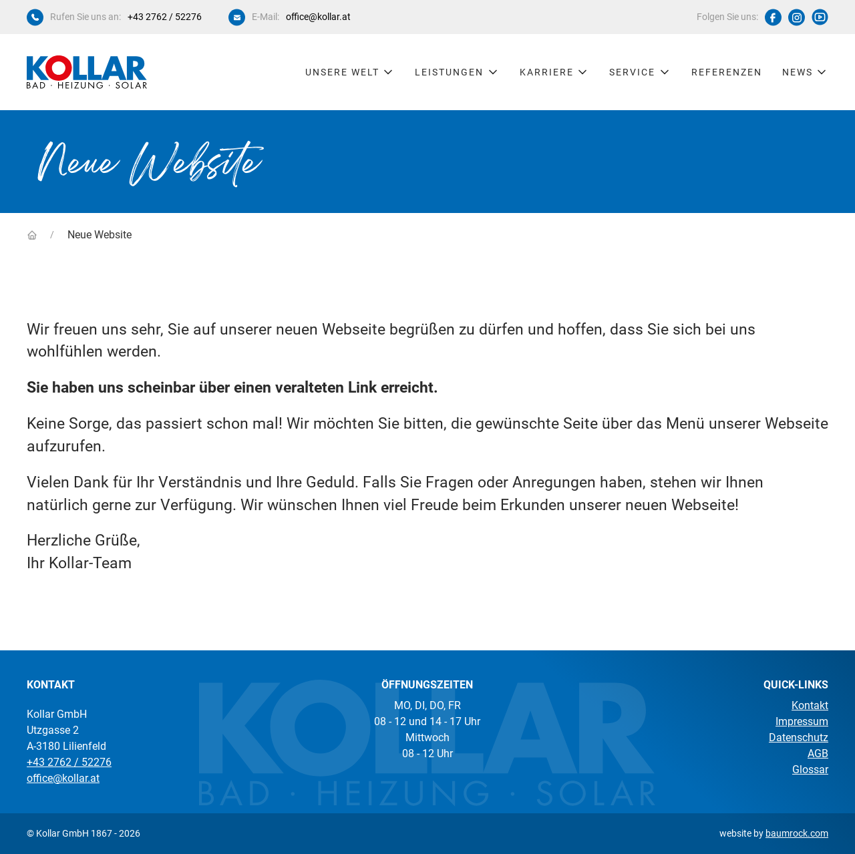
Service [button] (640, 72)
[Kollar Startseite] (87, 72)
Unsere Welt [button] (350, 72)
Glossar (810, 769)
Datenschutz (798, 737)
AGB (818, 753)
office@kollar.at (318, 16)
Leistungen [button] (457, 72)
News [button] (805, 72)
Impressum (802, 721)
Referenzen (726, 72)
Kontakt (810, 705)
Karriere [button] (555, 72)
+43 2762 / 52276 (165, 16)
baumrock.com (796, 833)
